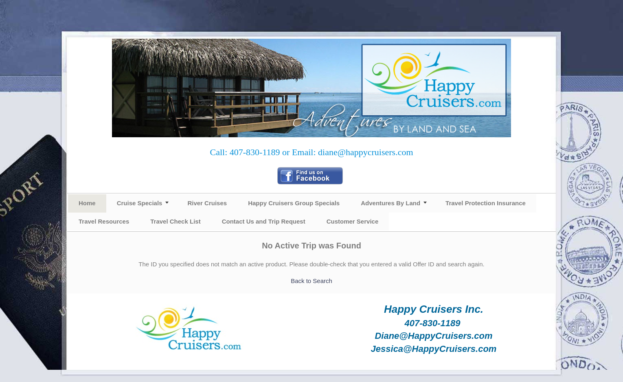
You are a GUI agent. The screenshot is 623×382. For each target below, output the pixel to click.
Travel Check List (175, 221)
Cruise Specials (139, 203)
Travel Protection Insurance (485, 203)
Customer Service (353, 221)
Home (87, 203)
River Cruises (207, 203)
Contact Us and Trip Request (263, 221)
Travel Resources (104, 221)
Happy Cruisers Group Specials (294, 203)
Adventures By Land (390, 203)
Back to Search (311, 280)
